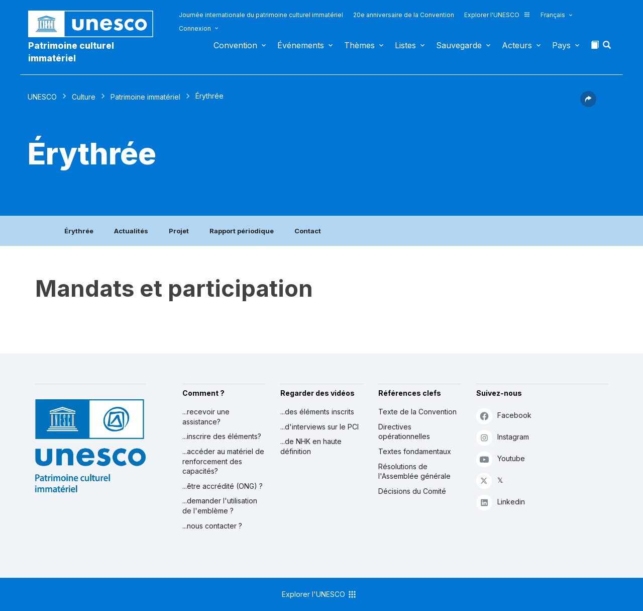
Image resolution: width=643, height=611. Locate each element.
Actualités (131, 231)
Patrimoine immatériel (145, 97)
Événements (300, 45)
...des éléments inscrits (317, 411)
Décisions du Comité (412, 491)
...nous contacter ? (212, 525)
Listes (405, 45)
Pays (561, 45)
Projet (179, 231)
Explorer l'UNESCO (497, 15)
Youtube (500, 459)
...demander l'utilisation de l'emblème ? (219, 505)
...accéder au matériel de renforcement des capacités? (223, 461)
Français (553, 15)
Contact (307, 231)
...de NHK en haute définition (311, 446)
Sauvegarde (459, 45)
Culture (83, 97)
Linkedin (500, 502)
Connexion (195, 28)
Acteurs (517, 45)
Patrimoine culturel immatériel (71, 51)
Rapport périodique (241, 231)
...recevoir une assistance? (206, 416)
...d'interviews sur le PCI (319, 426)
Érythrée (78, 231)
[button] (608, 48)
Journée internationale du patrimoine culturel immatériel (261, 15)
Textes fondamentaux (414, 451)
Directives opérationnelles (404, 431)
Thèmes (359, 45)
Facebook (503, 415)
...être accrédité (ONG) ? (222, 486)
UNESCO (42, 97)
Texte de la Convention (417, 411)
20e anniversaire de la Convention (403, 15)
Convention (235, 45)
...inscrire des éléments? (221, 436)
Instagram (502, 437)
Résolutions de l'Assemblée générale (414, 471)
